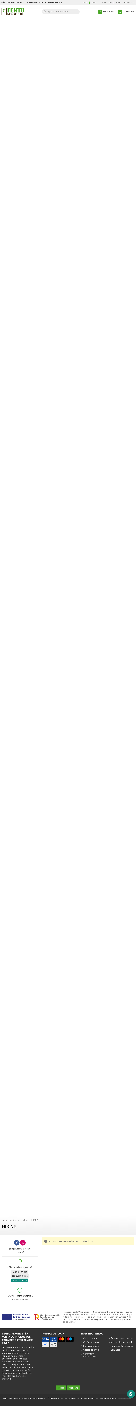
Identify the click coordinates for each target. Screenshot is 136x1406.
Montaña (73, 1388)
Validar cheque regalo (122, 1342)
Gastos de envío (91, 1350)
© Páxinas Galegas (125, 1398)
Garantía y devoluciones (90, 1355)
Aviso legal (21, 1398)
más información (20, 1299)
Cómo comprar (90, 1338)
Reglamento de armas (122, 1346)
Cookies (51, 1398)
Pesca (61, 1388)
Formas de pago (91, 1346)
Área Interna (110, 1398)
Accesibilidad (98, 1398)
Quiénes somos (91, 1342)
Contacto (115, 1350)
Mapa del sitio (9, 1398)
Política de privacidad (36, 1398)
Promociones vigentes (122, 1338)
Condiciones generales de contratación (73, 1398)
